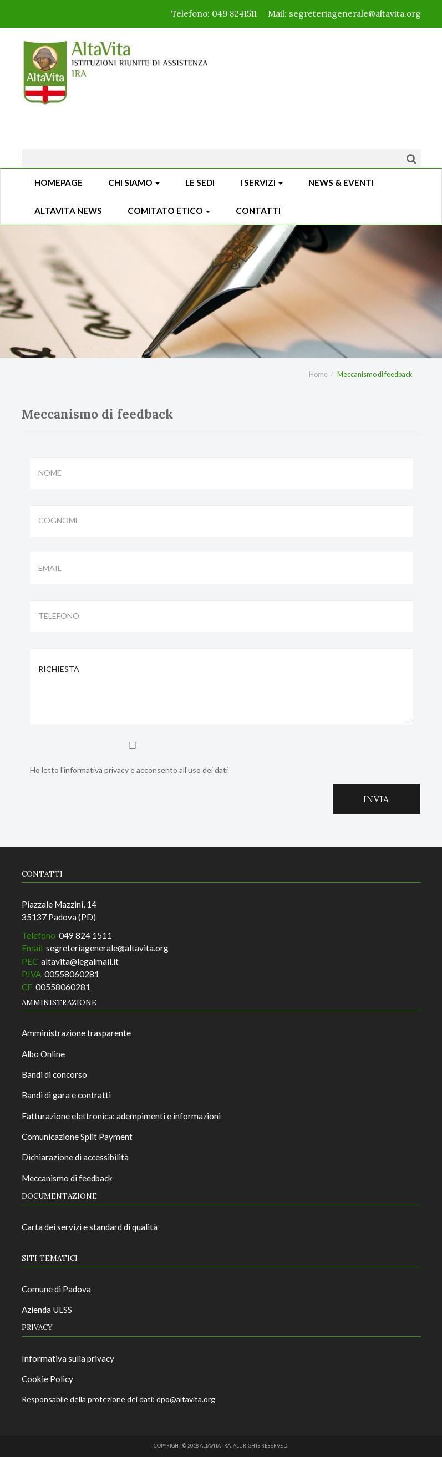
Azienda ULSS (47, 1310)
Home (318, 374)
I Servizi (261, 182)
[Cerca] (411, 158)
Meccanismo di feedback (67, 1178)
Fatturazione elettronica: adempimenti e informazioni (121, 1116)
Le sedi (200, 182)
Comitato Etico (169, 211)
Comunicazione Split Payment (77, 1137)
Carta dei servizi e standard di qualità (90, 1227)
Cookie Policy (47, 1379)
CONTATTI (258, 211)
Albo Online (43, 1054)
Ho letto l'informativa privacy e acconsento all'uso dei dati (132, 758)
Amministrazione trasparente (76, 1033)
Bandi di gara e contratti (66, 1095)
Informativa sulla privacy (68, 1358)
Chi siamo (134, 182)
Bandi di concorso (54, 1074)
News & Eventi (341, 182)
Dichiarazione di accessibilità (75, 1157)
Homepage (58, 182)
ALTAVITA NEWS (68, 211)
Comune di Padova (56, 1289)
